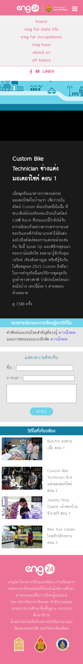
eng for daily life (41, 29)
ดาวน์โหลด (67, 332)
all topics (41, 60)
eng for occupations (41, 37)
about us (41, 52)
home (41, 21)
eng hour (41, 44)
